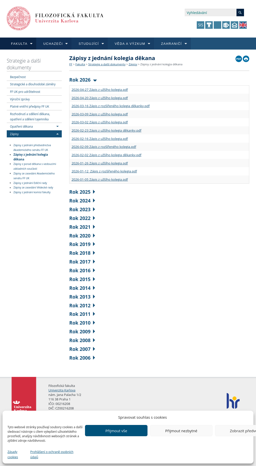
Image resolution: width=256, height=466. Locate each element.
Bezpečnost (18, 77)
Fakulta (80, 64)
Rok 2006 (82, 357)
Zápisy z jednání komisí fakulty (32, 192)
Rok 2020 (82, 235)
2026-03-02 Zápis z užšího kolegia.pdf (100, 122)
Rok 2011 (82, 314)
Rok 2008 (82, 340)
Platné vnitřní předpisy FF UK (29, 106)
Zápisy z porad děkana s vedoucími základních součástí (35, 166)
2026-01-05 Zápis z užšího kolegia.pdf (100, 179)
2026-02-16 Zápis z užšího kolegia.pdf (100, 138)
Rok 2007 (82, 349)
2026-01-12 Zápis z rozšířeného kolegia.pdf (104, 171)
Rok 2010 (82, 322)
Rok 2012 (82, 305)
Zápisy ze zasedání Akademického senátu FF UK (34, 176)
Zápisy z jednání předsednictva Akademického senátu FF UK (32, 147)
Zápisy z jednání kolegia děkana (31, 156)
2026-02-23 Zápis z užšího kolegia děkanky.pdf (106, 130)
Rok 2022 (82, 218)
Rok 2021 (82, 226)
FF (70, 64)
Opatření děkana (21, 126)
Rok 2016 (82, 270)
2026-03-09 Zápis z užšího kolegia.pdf (100, 114)
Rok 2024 (82, 200)
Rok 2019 (82, 244)
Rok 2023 (82, 209)
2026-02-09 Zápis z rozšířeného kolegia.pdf (104, 146)
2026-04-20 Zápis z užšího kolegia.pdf (100, 98)
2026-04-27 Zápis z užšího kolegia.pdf (100, 89)
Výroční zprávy (20, 99)
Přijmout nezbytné (181, 430)
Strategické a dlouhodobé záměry (33, 84)
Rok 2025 (82, 191)
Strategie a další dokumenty (24, 64)
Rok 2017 (82, 261)
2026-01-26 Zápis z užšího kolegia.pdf (100, 163)
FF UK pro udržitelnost (25, 92)
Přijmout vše (116, 430)
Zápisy (14, 134)
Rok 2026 (83, 79)
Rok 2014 (82, 288)
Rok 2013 (82, 296)
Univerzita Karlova (62, 390)
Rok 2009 (82, 331)
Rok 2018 (82, 253)
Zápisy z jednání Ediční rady (30, 183)
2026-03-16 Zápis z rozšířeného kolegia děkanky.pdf (111, 106)
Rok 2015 (82, 279)
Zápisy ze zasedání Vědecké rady (33, 187)
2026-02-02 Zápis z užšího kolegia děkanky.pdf (106, 155)
